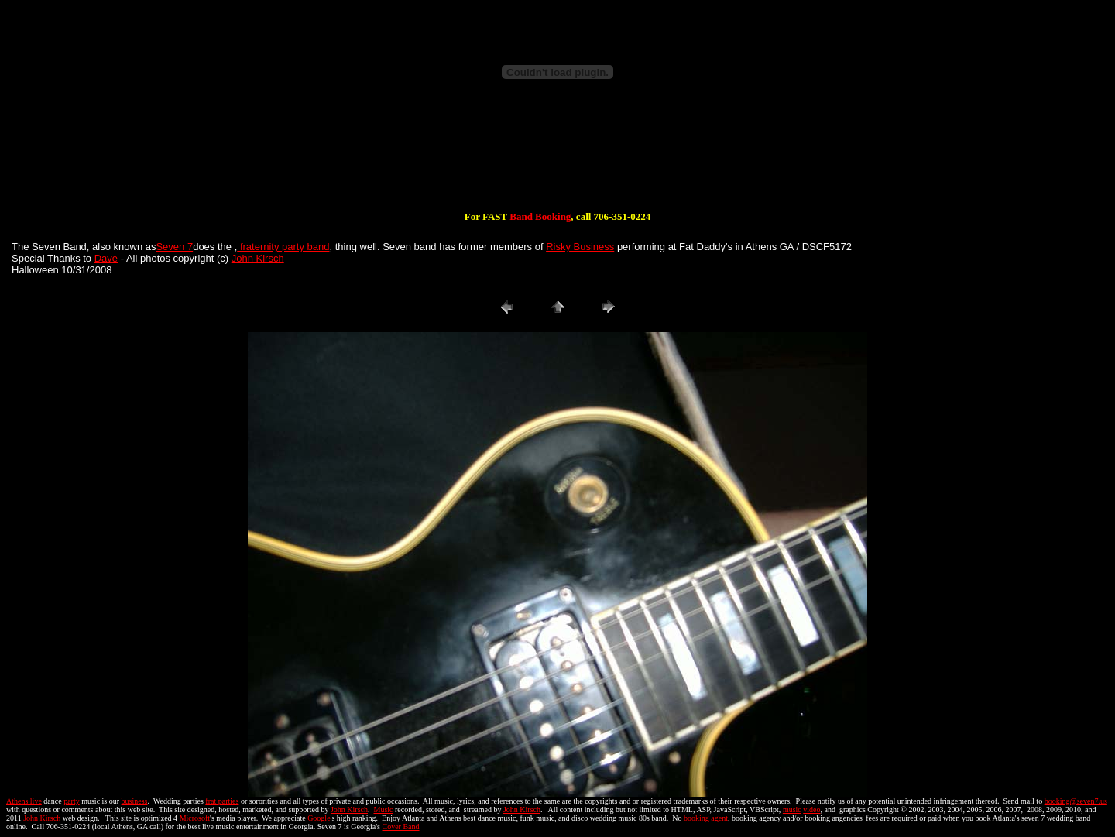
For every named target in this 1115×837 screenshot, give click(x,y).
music (792, 809)
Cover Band (401, 826)
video (811, 809)
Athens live (24, 801)
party (71, 801)
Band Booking (540, 216)
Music (383, 809)
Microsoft (195, 818)
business (135, 801)
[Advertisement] (557, 161)
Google (318, 818)
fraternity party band (283, 246)
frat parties (221, 801)
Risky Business (580, 246)
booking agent (706, 818)
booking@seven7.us (1076, 801)
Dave (106, 258)
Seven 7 (174, 246)
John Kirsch (258, 258)
